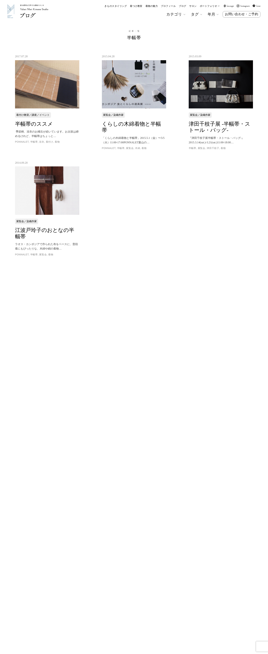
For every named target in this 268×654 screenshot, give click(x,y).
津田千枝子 (213, 148)
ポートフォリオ (209, 6)
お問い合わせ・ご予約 (241, 14)
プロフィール (168, 6)
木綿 (137, 148)
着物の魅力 (151, 6)
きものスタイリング (115, 6)
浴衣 (41, 141)
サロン (193, 6)
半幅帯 (34, 141)
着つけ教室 (136, 6)
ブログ (182, 6)
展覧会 (129, 148)
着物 (57, 141)
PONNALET (22, 141)
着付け (49, 141)
